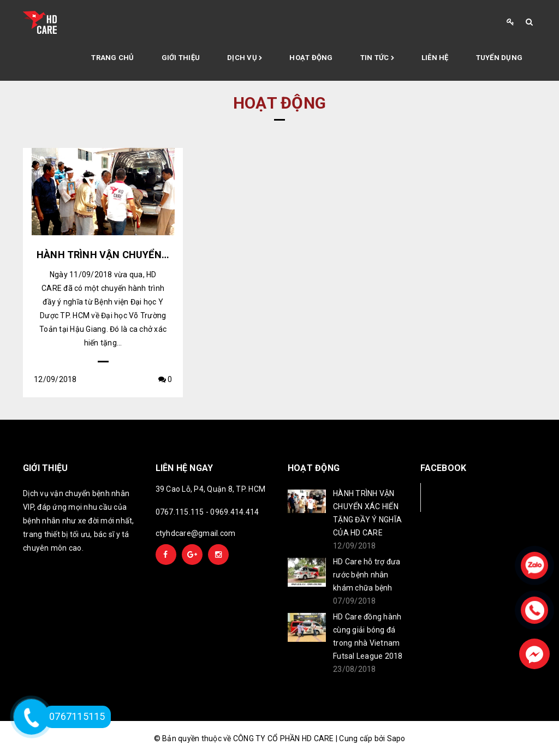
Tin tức (377, 58)
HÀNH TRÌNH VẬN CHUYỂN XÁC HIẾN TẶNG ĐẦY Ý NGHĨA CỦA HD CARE (367, 513)
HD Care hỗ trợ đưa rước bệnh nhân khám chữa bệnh (367, 574)
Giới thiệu (181, 57)
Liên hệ (435, 57)
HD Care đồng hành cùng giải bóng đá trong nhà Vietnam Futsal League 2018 (368, 636)
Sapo (396, 738)
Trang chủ (112, 57)
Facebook (456, 497)
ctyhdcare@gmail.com (196, 533)
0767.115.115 (180, 512)
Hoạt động (310, 57)
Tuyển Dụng (499, 57)
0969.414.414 (234, 512)
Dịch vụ (244, 58)
